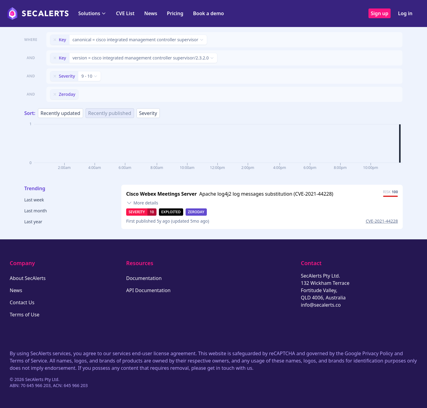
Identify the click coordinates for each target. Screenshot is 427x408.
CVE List (125, 13)
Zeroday (196, 211)
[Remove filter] (55, 40)
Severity (148, 113)
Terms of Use (24, 314)
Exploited (171, 211)
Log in (405, 13)
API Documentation (148, 290)
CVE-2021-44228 (382, 221)
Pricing (175, 13)
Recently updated (60, 113)
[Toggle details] (142, 203)
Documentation (144, 278)
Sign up (379, 13)
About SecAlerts (27, 278)
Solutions (92, 13)
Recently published (109, 113)
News (150, 13)
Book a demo (208, 13)
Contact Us (22, 302)
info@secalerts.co (321, 305)
